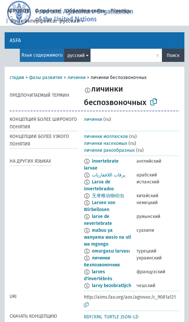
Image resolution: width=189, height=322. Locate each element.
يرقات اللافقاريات (109, 175)
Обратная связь (85, 11)
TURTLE (111, 317)
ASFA (15, 40)
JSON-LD (129, 317)
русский (69, 21)
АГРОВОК (18, 11)
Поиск (173, 55)
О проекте (47, 11)
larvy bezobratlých (111, 285)
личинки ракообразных (109, 150)
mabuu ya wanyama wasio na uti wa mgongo (107, 237)
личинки (76, 77)
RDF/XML (93, 317)
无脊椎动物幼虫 (108, 196)
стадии (17, 77)
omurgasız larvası (111, 251)
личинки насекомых (105, 143)
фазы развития (45, 77)
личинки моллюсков (106, 136)
